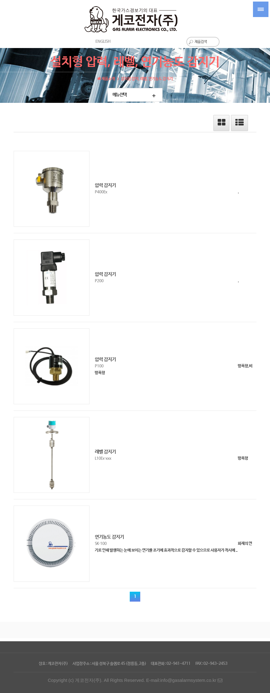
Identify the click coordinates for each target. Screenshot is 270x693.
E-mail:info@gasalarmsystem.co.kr (184, 680)
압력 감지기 (105, 185)
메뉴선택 (119, 94)
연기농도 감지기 (109, 536)
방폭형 (243, 458)
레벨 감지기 (105, 451)
